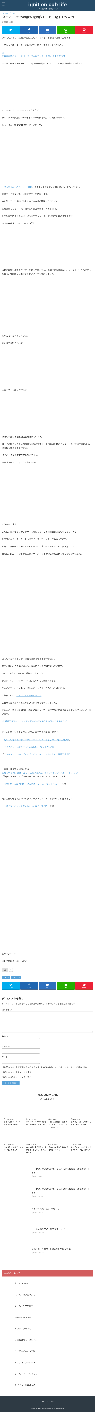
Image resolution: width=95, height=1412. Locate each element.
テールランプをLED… (25, 1306)
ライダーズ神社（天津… (26, 1351)
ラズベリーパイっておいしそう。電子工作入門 (25, 806)
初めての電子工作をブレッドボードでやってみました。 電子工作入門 (36, 740)
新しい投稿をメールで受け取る (17, 1077)
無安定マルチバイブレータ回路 (18, 187)
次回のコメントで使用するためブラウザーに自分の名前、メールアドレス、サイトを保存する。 (46, 1067)
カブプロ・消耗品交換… (26, 1385)
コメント (7, 1010)
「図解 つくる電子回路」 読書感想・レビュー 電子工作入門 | (32, 784)
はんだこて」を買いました (28, 695)
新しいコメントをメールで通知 (17, 1072)
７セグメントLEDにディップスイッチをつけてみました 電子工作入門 (37, 754)
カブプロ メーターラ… (26, 1363)
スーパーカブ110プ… (25, 1295)
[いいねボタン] (5, 970)
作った (7, 978)
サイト (5, 1057)
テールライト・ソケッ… (26, 1374)
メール (6, 1047)
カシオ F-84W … (23, 1283)
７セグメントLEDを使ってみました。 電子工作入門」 (29, 747)
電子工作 (17, 978)
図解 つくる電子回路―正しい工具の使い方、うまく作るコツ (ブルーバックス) (38, 773)
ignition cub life (47, 4)
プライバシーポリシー (47, 1401)
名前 (5, 1036)
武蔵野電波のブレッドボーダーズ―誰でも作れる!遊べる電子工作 (32, 56)
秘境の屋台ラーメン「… (26, 1340)
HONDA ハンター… (24, 1317)
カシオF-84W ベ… (23, 1329)
